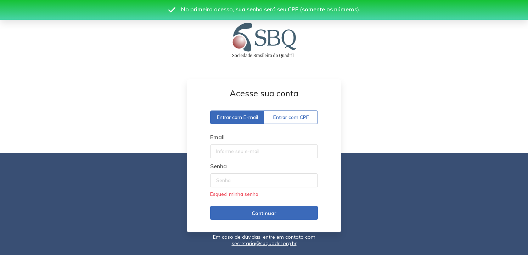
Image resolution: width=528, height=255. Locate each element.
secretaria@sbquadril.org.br (264, 243)
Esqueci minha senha (234, 194)
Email (217, 137)
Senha (218, 166)
